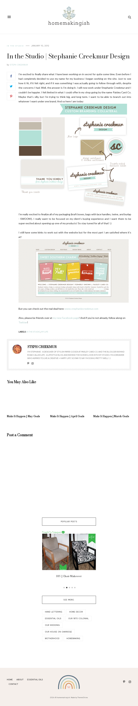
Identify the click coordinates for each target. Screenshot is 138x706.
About (20, 679)
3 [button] (69, 587)
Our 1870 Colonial (78, 618)
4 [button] (72, 587)
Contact (13, 684)
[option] (69, 555)
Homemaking (73, 638)
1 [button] (64, 587)
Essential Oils (53, 618)
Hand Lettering (53, 612)
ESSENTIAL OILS (35, 679)
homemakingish (63, 697)
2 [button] (67, 587)
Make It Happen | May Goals (23, 416)
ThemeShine (82, 697)
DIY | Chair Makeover (69, 576)
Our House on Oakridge (58, 632)
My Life (44, 332)
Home (10, 679)
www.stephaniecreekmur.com (81, 308)
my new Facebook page (66, 317)
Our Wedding (52, 625)
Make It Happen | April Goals (67, 416)
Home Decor (76, 612)
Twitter (23, 322)
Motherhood (52, 638)
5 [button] (75, 587)
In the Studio (15, 46)
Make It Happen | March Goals (111, 416)
